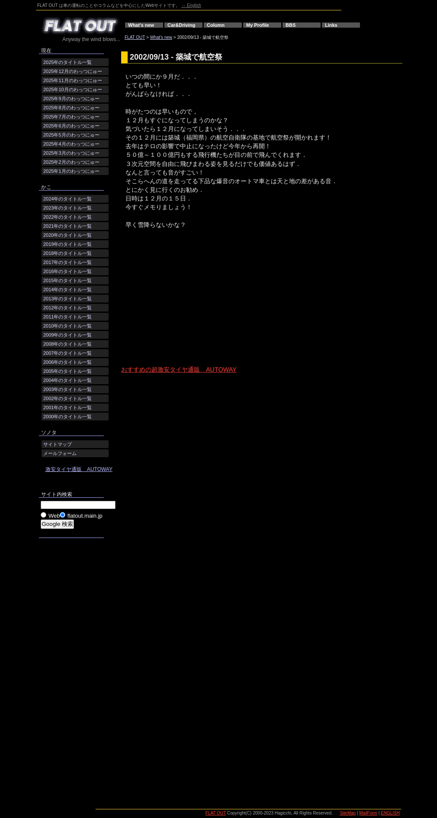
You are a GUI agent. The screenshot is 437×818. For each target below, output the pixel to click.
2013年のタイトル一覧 (67, 298)
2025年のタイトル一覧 (67, 62)
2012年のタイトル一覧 (67, 307)
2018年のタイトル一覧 (67, 253)
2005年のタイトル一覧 (67, 371)
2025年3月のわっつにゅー (71, 153)
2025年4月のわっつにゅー (71, 143)
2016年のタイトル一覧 (67, 271)
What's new (141, 25)
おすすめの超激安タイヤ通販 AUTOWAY (179, 369)
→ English (191, 5)
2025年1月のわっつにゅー (71, 171)
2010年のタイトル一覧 (67, 325)
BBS (291, 25)
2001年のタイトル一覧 (67, 407)
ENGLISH (390, 813)
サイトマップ (57, 444)
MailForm (368, 813)
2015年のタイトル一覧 (67, 280)
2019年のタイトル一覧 (67, 244)
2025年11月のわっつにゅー (72, 80)
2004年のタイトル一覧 (67, 380)
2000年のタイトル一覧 (67, 416)
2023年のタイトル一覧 (67, 207)
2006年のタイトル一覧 (67, 362)
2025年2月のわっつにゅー (71, 162)
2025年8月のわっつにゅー (71, 107)
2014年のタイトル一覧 (67, 289)
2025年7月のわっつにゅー (71, 116)
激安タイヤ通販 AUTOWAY (78, 469)
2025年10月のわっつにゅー (72, 89)
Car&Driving (181, 25)
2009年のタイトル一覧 (67, 334)
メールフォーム (60, 453)
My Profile (257, 25)
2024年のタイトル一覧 (67, 198)
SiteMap (348, 813)
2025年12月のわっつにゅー (72, 71)
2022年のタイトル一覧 (67, 217)
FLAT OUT (135, 37)
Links (331, 25)
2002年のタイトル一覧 (67, 398)
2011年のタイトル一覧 (67, 316)
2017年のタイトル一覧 (67, 262)
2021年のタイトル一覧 (67, 226)
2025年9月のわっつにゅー (71, 98)
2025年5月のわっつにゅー (71, 134)
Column (216, 25)
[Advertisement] (192, 305)
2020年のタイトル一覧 (67, 235)
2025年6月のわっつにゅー (71, 125)
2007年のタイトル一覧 (67, 353)
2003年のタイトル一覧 (67, 389)
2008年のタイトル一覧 (67, 344)
